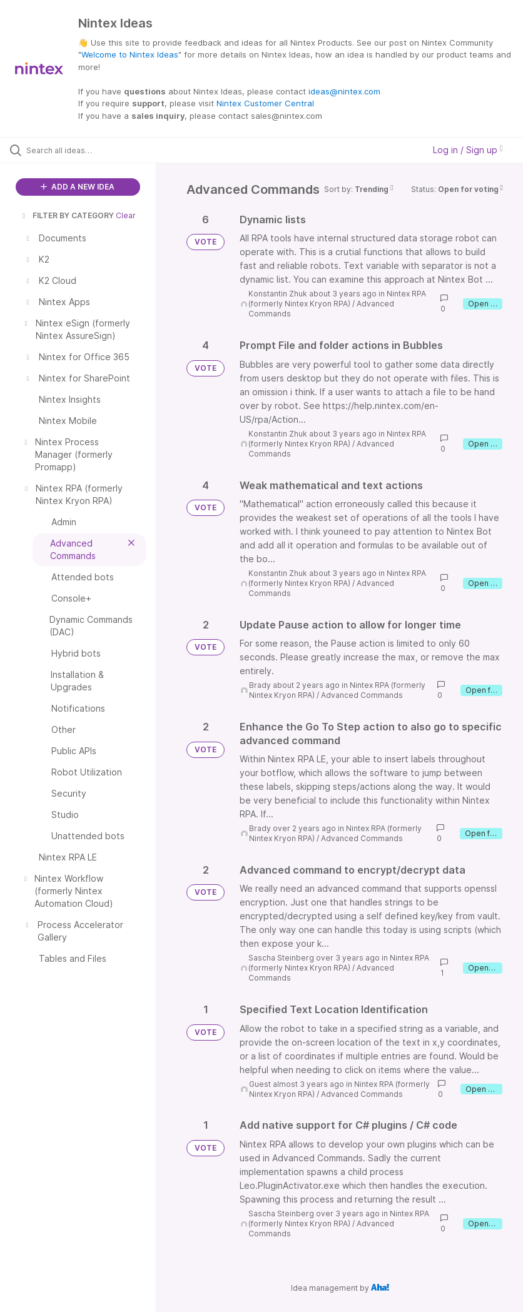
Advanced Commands (362, 695)
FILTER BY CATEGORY (67, 215)
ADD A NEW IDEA (77, 186)
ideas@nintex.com (344, 91)
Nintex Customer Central (265, 103)
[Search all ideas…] (84, 150)
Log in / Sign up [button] (468, 149)
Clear (126, 215)
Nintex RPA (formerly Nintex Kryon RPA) (337, 298)
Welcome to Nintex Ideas (129, 54)
